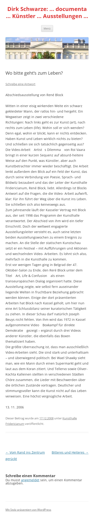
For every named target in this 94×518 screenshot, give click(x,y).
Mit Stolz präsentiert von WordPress (28, 510)
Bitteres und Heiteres (70, 452)
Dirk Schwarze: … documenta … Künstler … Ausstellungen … (47, 12)
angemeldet (30, 480)
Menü (47, 28)
